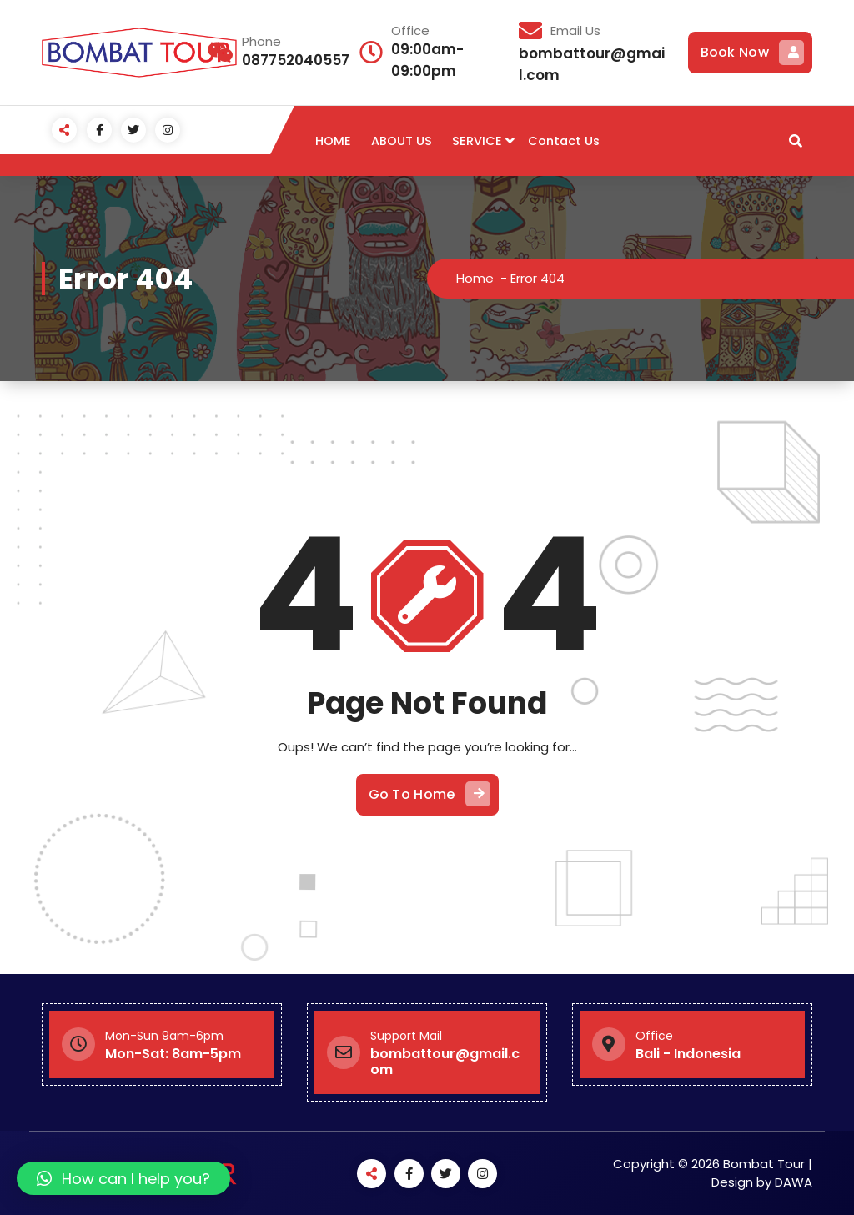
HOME (333, 141)
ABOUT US (401, 141)
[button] (123, 1178)
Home (476, 278)
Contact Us (564, 141)
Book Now (752, 52)
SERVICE (477, 141)
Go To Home (429, 793)
